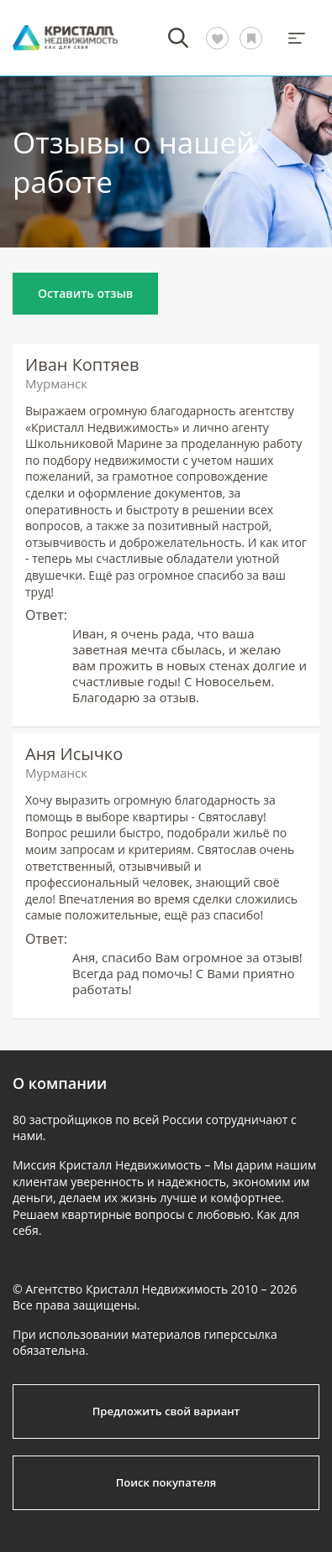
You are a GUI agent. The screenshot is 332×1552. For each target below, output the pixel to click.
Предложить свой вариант (166, 1411)
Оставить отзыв (85, 293)
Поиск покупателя (166, 1482)
